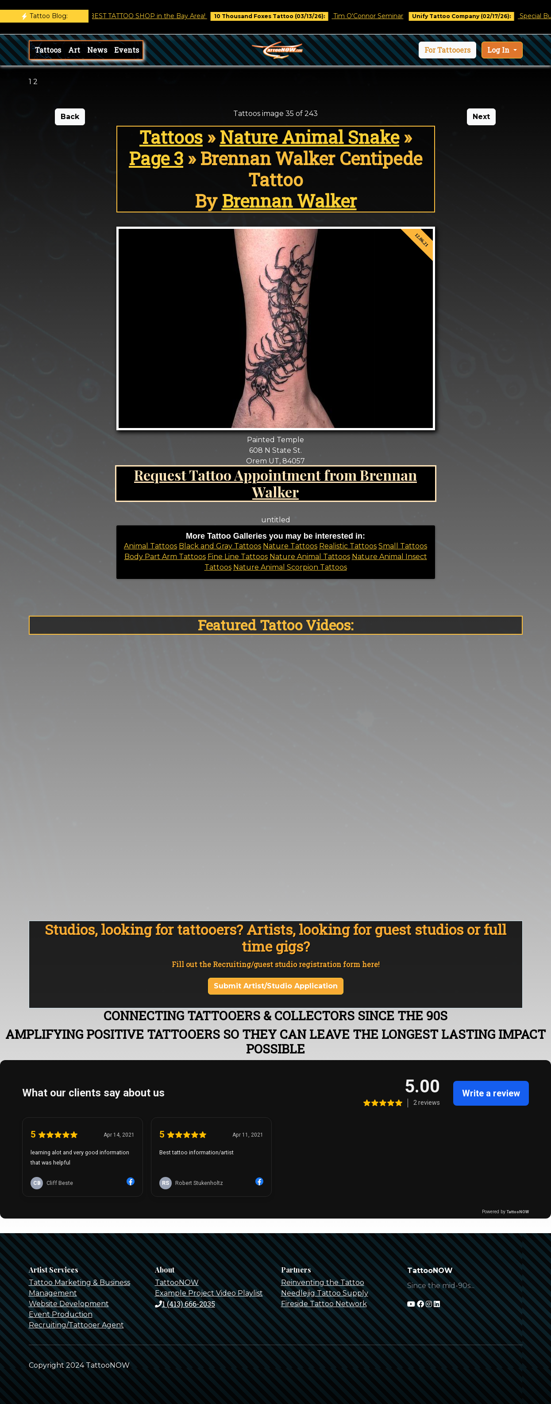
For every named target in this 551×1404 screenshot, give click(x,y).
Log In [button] (499, 49)
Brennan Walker (289, 200)
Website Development (69, 1304)
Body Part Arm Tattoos (165, 556)
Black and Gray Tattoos (220, 546)
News (97, 49)
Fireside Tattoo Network (324, 1304)
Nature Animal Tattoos (310, 556)
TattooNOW (177, 1282)
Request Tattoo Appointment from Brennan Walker (275, 483)
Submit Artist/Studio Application (276, 986)
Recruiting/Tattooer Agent (76, 1325)
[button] (447, 50)
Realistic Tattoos (348, 546)
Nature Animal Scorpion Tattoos (290, 567)
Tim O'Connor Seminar (377, 16)
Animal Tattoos (150, 546)
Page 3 (156, 158)
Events (126, 49)
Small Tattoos (402, 546)
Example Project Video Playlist (209, 1293)
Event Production (60, 1314)
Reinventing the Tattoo (322, 1282)
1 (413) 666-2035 (185, 1303)
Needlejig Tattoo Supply (324, 1293)
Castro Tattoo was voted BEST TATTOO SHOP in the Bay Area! (117, 16)
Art (74, 49)
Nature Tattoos (290, 546)
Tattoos (48, 49)
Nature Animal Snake (309, 137)
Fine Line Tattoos (238, 556)
